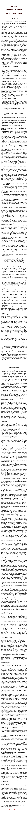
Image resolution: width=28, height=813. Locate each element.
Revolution (19, 13)
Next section (11, 809)
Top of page (14, 362)
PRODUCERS (19, 16)
